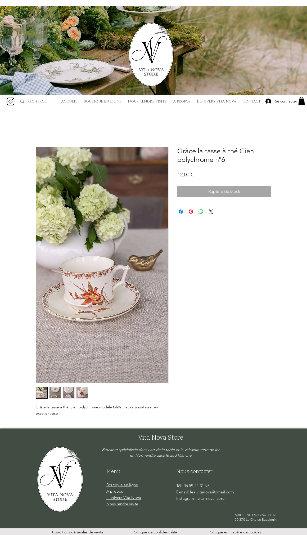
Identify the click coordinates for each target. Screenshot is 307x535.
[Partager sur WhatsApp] (201, 211)
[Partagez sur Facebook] (181, 211)
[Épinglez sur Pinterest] (191, 211)
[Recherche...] (37, 101)
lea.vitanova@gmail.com (212, 491)
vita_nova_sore (210, 498)
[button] (301, 101)
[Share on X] (211, 211)
